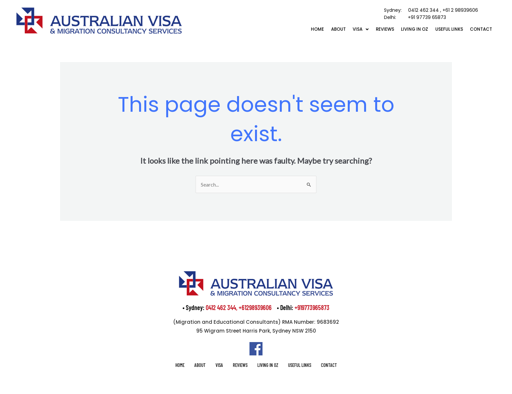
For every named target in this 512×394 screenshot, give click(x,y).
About (323, 28)
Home (300, 28)
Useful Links (444, 28)
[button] (348, 28)
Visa (348, 28)
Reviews (375, 28)
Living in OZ (407, 28)
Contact (479, 28)
